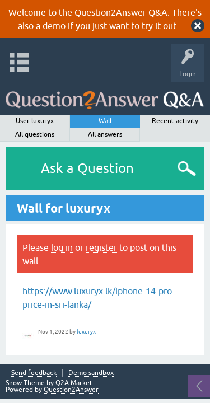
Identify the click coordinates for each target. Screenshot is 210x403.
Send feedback (34, 373)
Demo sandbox (91, 373)
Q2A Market (73, 383)
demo (54, 26)
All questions (34, 134)
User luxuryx (35, 121)
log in (62, 247)
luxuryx (86, 332)
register (101, 247)
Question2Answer (71, 389)
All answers (105, 134)
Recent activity (175, 121)
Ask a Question (87, 168)
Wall (105, 121)
